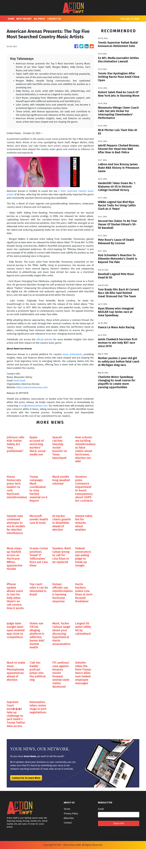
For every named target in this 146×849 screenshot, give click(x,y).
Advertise (69, 818)
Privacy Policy (71, 813)
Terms (67, 809)
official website (44, 339)
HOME (11, 18)
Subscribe (118, 823)
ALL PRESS (39, 18)
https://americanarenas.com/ (32, 387)
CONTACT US (54, 18)
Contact (68, 822)
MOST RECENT (24, 18)
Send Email (19, 380)
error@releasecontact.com (33, 405)
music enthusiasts (72, 354)
